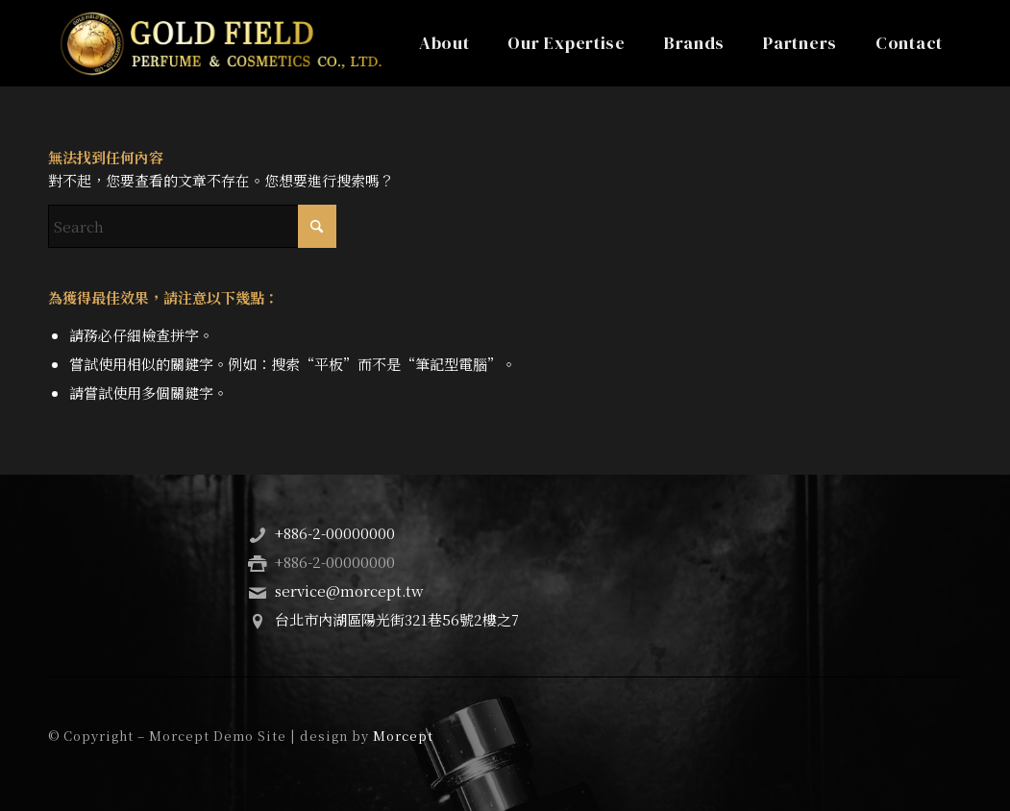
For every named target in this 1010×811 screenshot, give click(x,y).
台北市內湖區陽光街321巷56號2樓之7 (397, 619)
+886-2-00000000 (335, 533)
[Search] (192, 226)
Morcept (403, 735)
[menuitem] (444, 43)
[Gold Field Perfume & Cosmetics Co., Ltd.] (220, 43)
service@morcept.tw (349, 590)
